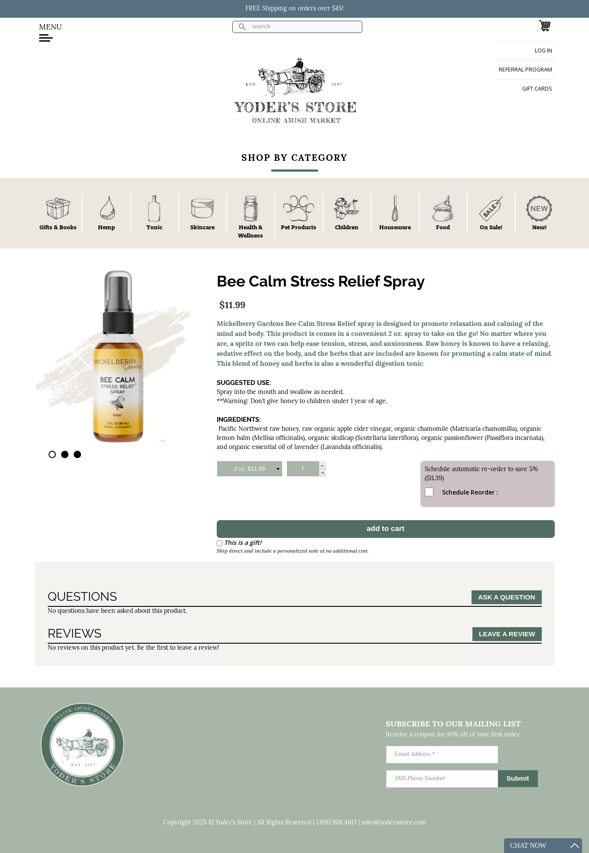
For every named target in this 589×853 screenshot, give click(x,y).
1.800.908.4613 (336, 823)
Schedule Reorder (459, 492)
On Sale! (491, 227)
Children (346, 227)
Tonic (154, 227)
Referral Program (525, 69)
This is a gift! (242, 542)
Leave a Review (507, 634)
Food (443, 227)
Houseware (395, 227)
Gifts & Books (58, 227)
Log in (543, 50)
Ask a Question (506, 597)
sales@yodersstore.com (393, 823)
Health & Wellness (250, 231)
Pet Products (298, 227)
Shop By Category (294, 158)
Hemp (106, 227)
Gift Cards (537, 88)
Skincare (202, 227)
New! (539, 227)
